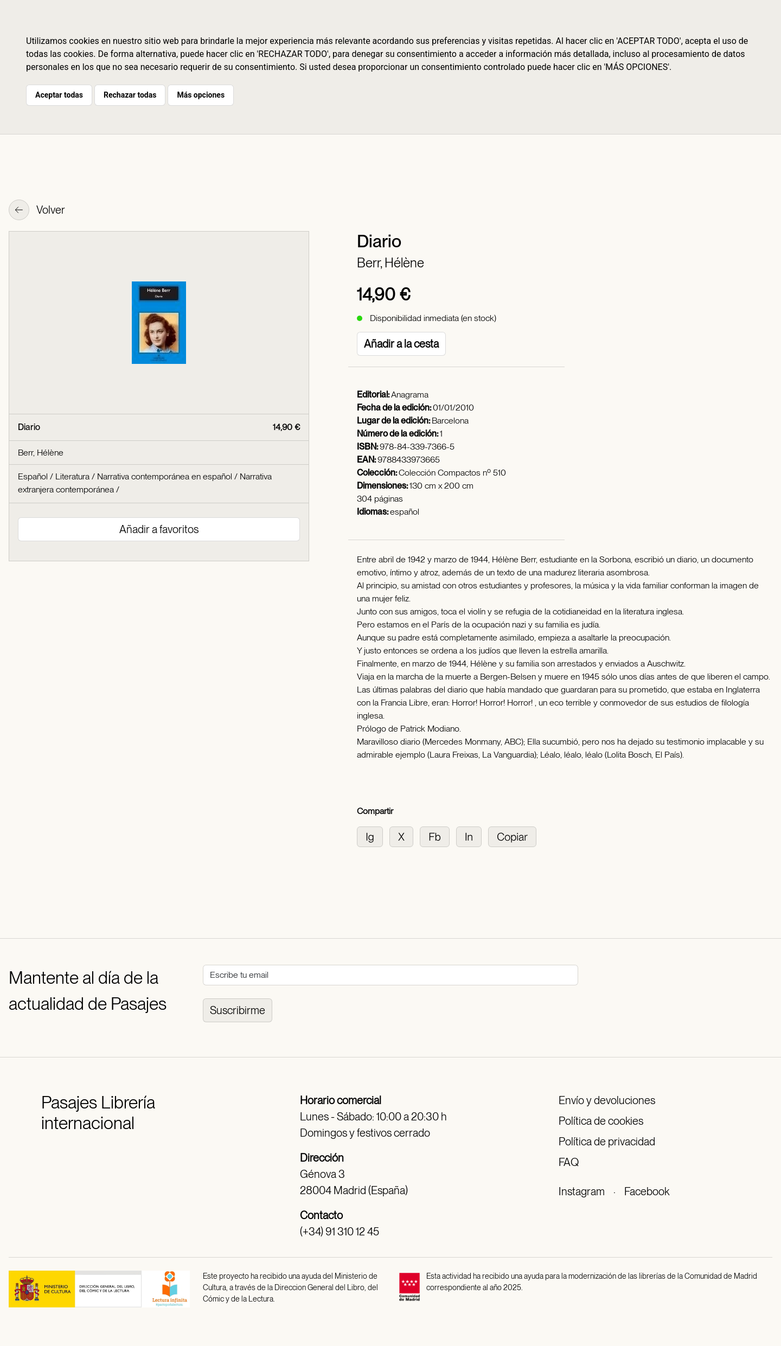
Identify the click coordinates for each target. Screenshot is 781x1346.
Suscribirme (237, 1010)
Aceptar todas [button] (59, 95)
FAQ (569, 1162)
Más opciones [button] (201, 95)
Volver (37, 211)
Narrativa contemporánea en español (164, 476)
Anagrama (409, 394)
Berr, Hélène (390, 263)
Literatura (72, 476)
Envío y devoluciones (607, 1100)
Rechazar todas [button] (130, 95)
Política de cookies (601, 1120)
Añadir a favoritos (159, 529)
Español (33, 476)
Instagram (582, 1191)
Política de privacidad (607, 1141)
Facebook (646, 1191)
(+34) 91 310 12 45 (339, 1231)
